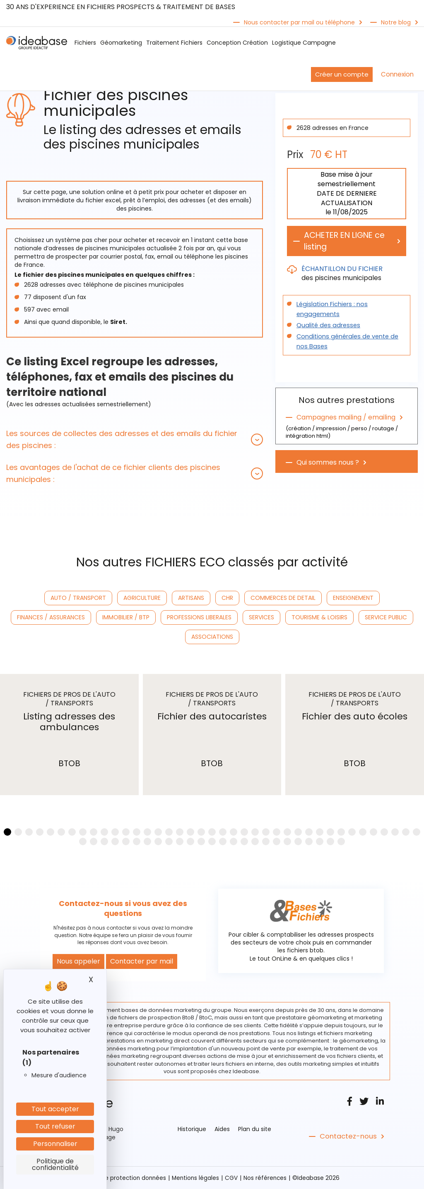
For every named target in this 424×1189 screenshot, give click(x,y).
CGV (232, 1178)
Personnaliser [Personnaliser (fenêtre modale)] (55, 1143)
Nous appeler (78, 961)
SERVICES (261, 617)
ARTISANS (191, 598)
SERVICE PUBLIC (386, 617)
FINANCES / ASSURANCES (51, 617)
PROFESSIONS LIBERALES (199, 617)
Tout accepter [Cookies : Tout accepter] (55, 1109)
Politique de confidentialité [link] (55, 1164)
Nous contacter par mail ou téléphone (299, 22)
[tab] (134, 439)
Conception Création (237, 42)
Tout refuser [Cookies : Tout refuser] (55, 1126)
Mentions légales (196, 1178)
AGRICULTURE (142, 598)
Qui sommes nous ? (327, 463)
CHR (227, 598)
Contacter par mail (141, 961)
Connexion (397, 74)
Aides (222, 1129)
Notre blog (396, 22)
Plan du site (254, 1129)
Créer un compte (342, 74)
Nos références (267, 1178)
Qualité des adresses (326, 325)
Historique (192, 1129)
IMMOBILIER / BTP (125, 617)
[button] (134, 439)
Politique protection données (124, 1178)
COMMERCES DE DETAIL (283, 598)
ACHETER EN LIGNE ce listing (347, 241)
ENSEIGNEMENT (353, 598)
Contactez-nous (347, 1136)
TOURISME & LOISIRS (319, 617)
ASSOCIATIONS (212, 637)
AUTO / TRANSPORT (78, 598)
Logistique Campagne (304, 42)
